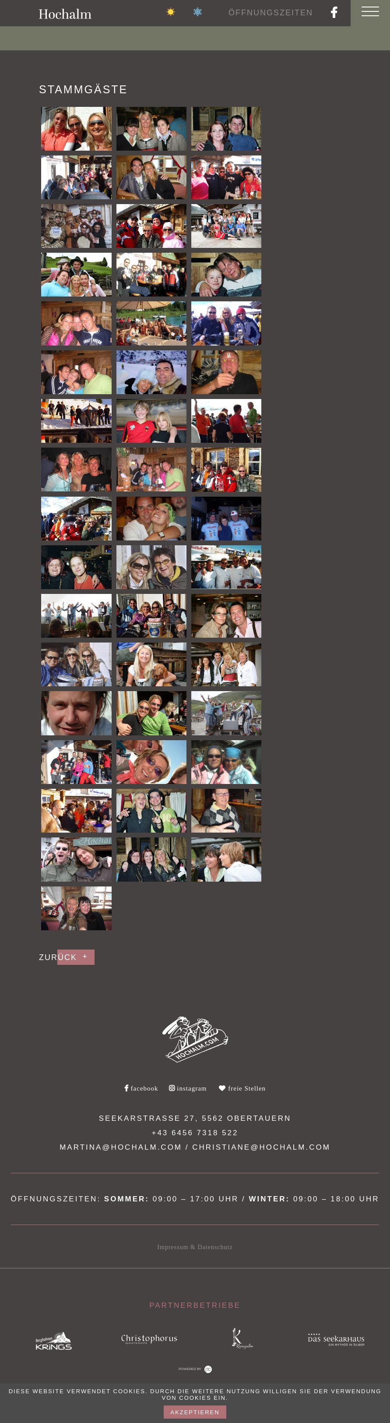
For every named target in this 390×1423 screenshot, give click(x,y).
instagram (188, 1088)
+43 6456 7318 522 (194, 1133)
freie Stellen (242, 1088)
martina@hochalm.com (121, 1147)
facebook (141, 1088)
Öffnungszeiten (270, 12)
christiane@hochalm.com (261, 1147)
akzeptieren (194, 1412)
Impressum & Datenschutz (194, 1247)
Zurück (58, 957)
